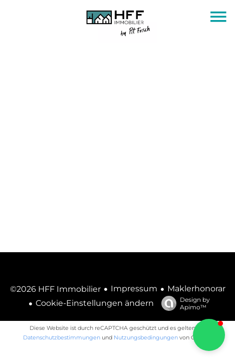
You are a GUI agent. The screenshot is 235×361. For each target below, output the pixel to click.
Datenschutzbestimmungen (61, 337)
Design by (183, 303)
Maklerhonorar (196, 288)
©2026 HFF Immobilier (55, 289)
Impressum (134, 288)
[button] (209, 335)
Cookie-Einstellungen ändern (95, 303)
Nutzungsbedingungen (146, 337)
